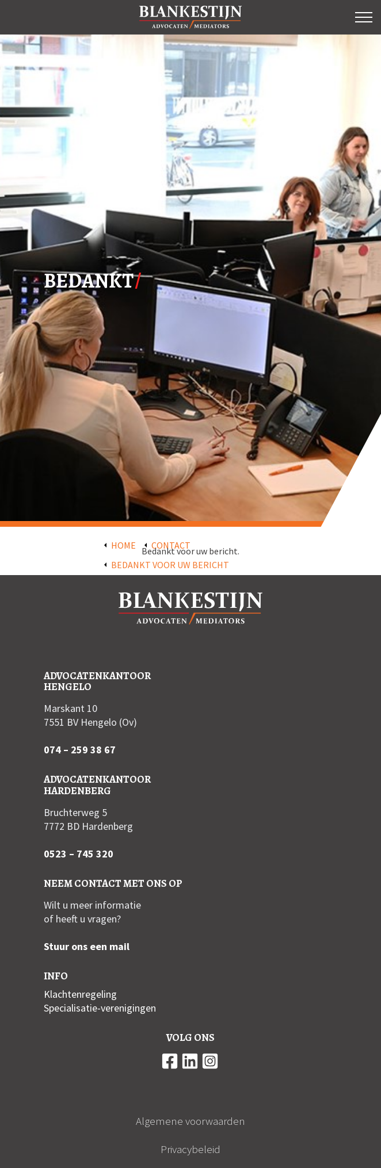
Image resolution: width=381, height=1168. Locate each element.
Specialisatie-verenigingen (100, 1007)
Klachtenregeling (80, 994)
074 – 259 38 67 (80, 749)
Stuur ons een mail (86, 946)
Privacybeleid (190, 1149)
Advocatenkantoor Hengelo (97, 681)
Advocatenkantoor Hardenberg (97, 785)
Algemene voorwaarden (190, 1121)
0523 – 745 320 (78, 853)
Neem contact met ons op (113, 883)
